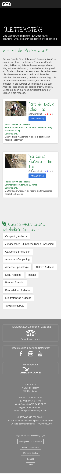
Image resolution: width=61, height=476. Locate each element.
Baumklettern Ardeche (17, 290)
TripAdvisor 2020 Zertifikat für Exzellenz (30, 326)
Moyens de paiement (30, 447)
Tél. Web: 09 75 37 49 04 (30, 401)
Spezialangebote (14, 305)
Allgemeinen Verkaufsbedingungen (30, 435)
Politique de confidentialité (30, 441)
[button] (57, 4)
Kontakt (30, 459)
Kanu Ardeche (13, 274)
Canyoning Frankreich (17, 251)
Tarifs (30, 465)
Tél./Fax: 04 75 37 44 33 (30, 397)
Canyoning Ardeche (16, 236)
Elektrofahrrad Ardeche (18, 298)
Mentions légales (30, 453)
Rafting (32, 274)
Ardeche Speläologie (17, 267)
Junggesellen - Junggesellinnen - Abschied (29, 244)
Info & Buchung (37, 119)
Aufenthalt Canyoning (17, 259)
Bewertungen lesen (30, 339)
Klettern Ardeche (45, 267)
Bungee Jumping (14, 282)
